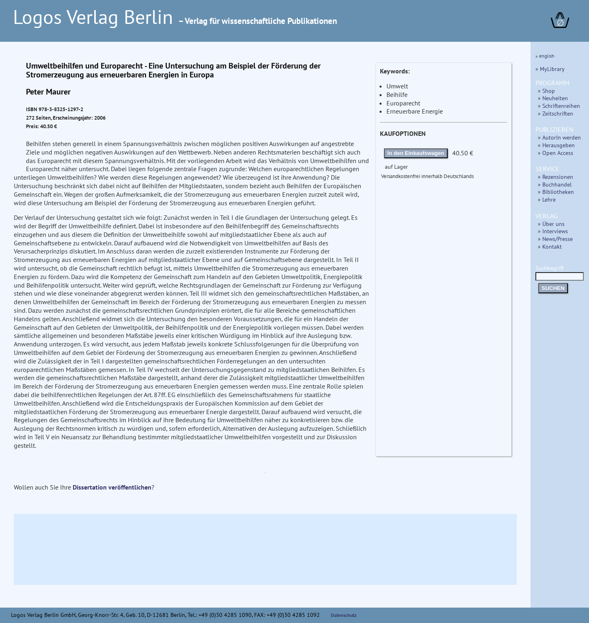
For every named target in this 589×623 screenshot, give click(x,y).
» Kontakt (550, 246)
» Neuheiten (553, 98)
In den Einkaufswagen (415, 153)
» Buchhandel (555, 184)
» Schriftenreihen (559, 106)
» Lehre (547, 199)
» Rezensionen (555, 176)
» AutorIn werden (559, 137)
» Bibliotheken (556, 191)
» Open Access (555, 153)
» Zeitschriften (555, 113)
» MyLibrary (550, 69)
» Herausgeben (556, 145)
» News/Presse (555, 239)
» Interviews (553, 231)
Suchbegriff (559, 272)
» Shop (546, 91)
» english (544, 56)
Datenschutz (344, 615)
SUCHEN (553, 288)
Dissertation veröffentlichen (112, 487)
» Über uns (551, 224)
